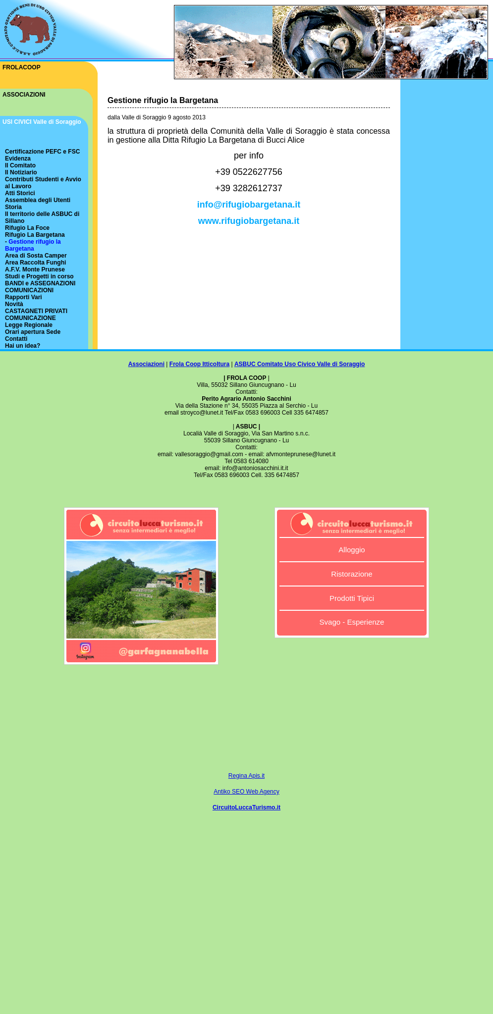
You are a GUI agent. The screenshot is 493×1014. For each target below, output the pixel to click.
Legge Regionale (29, 324)
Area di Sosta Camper (36, 255)
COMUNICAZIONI (29, 290)
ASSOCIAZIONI (24, 94)
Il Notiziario (21, 172)
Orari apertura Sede (32, 331)
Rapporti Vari (23, 297)
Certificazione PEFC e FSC (42, 151)
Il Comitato (20, 165)
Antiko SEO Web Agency (246, 791)
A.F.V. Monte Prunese (35, 269)
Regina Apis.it (246, 775)
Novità (14, 304)
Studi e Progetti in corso (39, 276)
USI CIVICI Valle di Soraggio (41, 121)
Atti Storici (20, 193)
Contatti (16, 338)
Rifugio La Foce (27, 227)
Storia (13, 207)
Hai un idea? (22, 345)
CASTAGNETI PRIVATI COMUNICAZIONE (36, 314)
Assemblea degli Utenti (37, 200)
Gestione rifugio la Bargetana (33, 245)
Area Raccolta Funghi (35, 262)
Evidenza (18, 158)
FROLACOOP (21, 67)
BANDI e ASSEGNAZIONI (40, 283)
